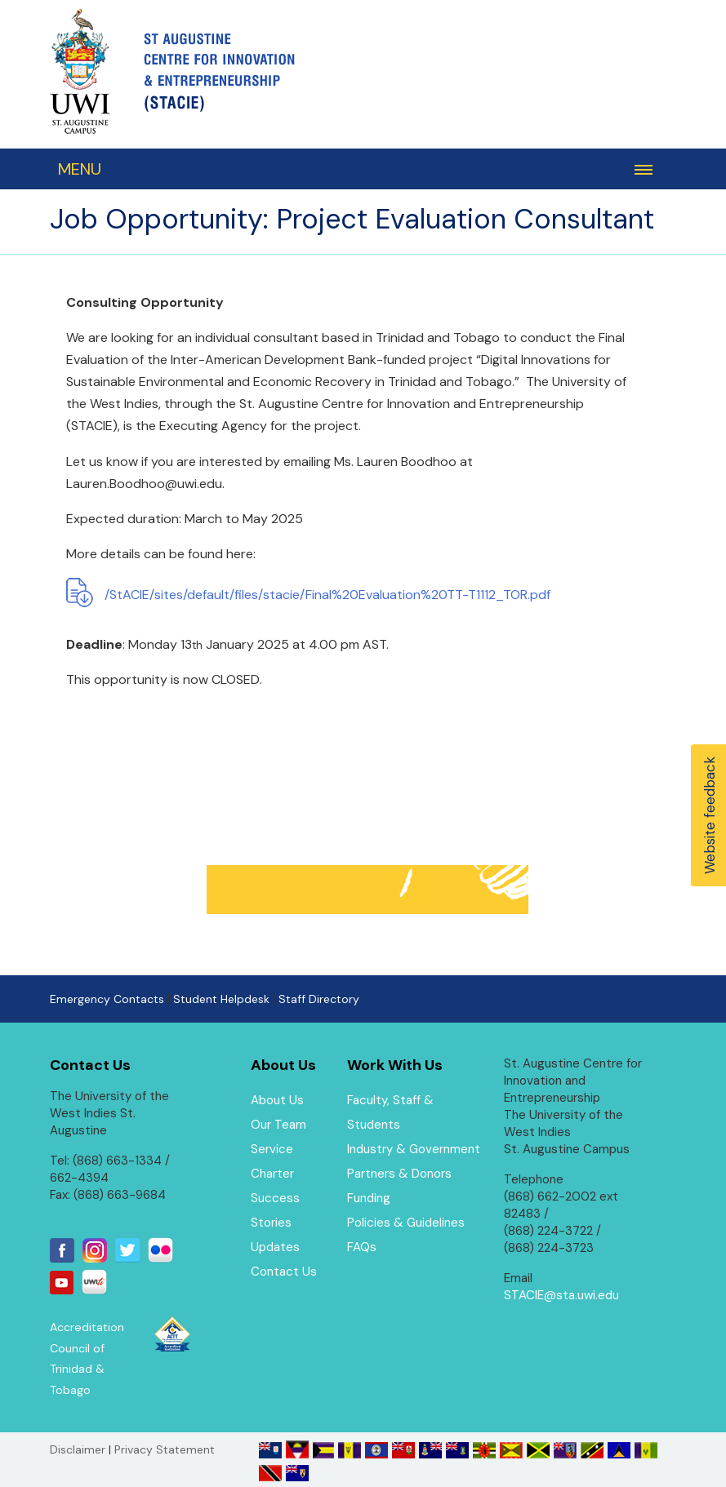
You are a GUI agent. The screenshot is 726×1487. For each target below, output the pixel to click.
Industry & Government (413, 1149)
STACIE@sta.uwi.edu (561, 1295)
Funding (368, 1198)
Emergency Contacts (107, 999)
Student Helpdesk (221, 999)
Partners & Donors (399, 1173)
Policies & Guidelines (406, 1222)
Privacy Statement (164, 1449)
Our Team (278, 1124)
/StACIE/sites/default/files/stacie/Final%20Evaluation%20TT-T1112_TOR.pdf (327, 594)
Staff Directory (318, 999)
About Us (277, 1100)
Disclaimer (77, 1449)
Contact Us (284, 1271)
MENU (79, 169)
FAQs (361, 1247)
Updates (275, 1247)
